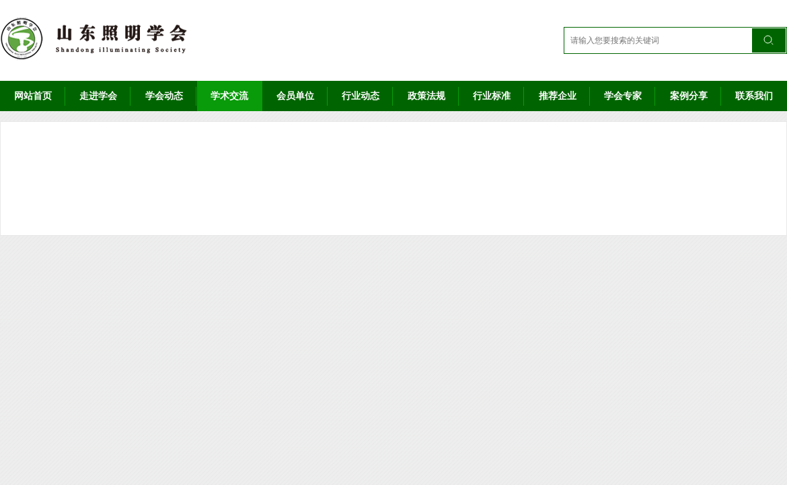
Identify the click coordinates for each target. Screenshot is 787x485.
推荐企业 (557, 95)
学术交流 (229, 95)
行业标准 (492, 95)
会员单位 (295, 95)
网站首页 (33, 95)
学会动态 (164, 95)
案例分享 (689, 95)
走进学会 (98, 95)
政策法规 (426, 95)
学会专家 (623, 95)
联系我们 (754, 95)
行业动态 (360, 95)
